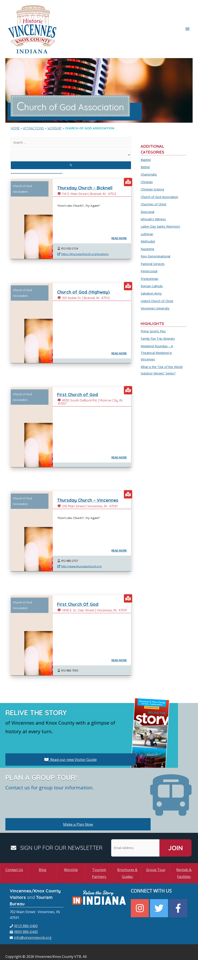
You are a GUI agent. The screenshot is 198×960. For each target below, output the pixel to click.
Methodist (148, 219)
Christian (147, 160)
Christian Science (153, 168)
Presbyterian (150, 255)
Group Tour (155, 849)
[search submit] (71, 145)
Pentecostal (150, 248)
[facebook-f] (178, 888)
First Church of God (79, 374)
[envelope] (30, 917)
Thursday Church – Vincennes (90, 480)
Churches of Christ (154, 182)
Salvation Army (151, 270)
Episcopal (148, 189)
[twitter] (159, 888)
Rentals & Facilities (184, 853)
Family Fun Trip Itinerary (158, 314)
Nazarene (148, 226)
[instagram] (140, 888)
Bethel (145, 146)
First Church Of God (79, 584)
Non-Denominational (156, 233)
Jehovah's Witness (154, 197)
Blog (42, 849)
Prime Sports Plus (154, 307)
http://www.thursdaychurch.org (79, 546)
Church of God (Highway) (85, 272)
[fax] (24, 911)
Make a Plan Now (78, 804)
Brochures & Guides (127, 853)
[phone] (24, 906)
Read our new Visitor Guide (70, 739)
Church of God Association (160, 175)
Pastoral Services (154, 240)
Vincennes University (156, 284)
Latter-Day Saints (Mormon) (161, 204)
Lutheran (147, 211)
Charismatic (149, 153)
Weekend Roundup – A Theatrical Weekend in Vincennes (157, 328)
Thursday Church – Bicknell (87, 168)
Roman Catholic (152, 262)
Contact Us (14, 849)
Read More (119, 218)
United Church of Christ (158, 277)
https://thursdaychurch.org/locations (83, 234)
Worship (71, 849)
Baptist (146, 138)
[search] (71, 122)
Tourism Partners (99, 853)
